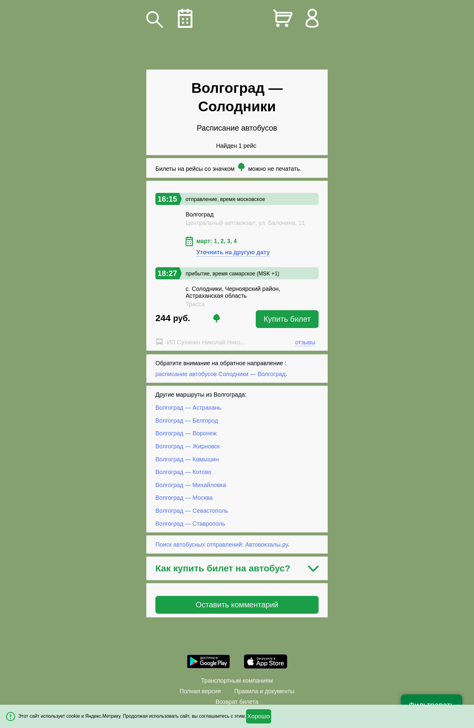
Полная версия (200, 691)
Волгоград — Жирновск (187, 446)
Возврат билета (237, 701)
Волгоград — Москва (184, 497)
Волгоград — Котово (183, 472)
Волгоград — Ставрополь (190, 523)
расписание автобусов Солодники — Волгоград (220, 373)
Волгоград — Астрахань (188, 407)
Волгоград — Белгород (186, 420)
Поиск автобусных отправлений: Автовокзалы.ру (221, 544)
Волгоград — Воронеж (186, 433)
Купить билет (287, 319)
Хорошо (258, 716)
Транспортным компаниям (237, 680)
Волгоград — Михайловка (190, 485)
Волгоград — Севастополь (191, 510)
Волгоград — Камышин (187, 459)
